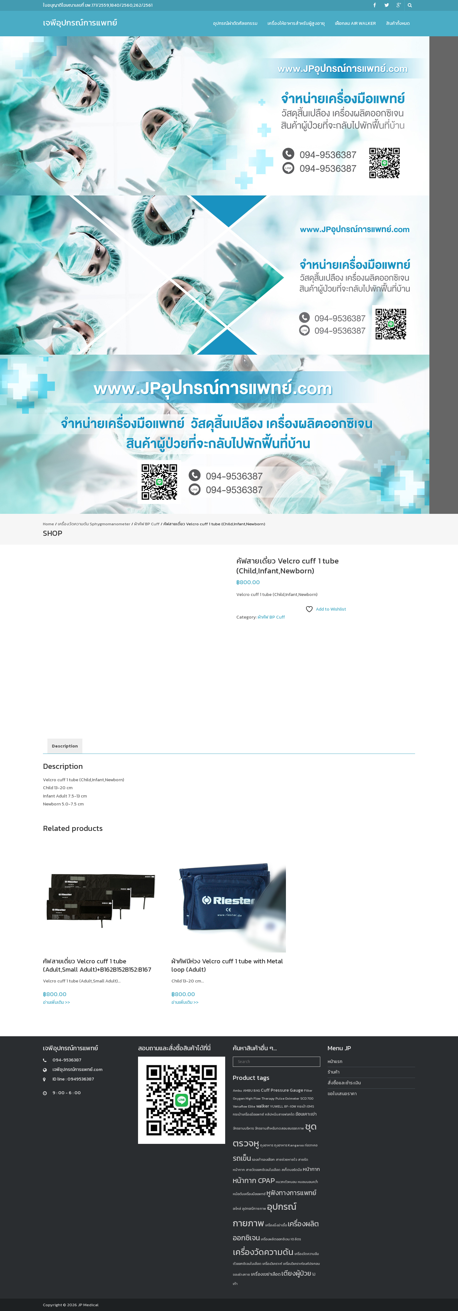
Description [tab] (65, 746)
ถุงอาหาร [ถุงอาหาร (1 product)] (266, 1145)
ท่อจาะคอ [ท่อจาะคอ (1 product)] (311, 1145)
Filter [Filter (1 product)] (308, 1090)
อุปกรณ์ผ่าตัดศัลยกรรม (235, 23)
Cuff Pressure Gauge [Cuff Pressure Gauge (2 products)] (282, 1090)
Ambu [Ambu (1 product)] (237, 1090)
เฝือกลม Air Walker (355, 23)
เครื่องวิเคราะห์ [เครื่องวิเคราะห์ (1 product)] (272, 1263)
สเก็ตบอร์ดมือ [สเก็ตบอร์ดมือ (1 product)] (291, 1169)
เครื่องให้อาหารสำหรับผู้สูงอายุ (296, 23)
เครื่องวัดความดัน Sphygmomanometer (94, 524)
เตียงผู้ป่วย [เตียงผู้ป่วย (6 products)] (296, 1273)
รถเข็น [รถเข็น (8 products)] (242, 1158)
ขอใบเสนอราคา (342, 1093)
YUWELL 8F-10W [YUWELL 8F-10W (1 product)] (283, 1106)
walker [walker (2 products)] (262, 1106)
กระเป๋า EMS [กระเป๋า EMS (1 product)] (305, 1106)
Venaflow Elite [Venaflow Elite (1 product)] (244, 1106)
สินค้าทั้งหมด (398, 23)
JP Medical (88, 1305)
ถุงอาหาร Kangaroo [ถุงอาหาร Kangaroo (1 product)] (289, 1145)
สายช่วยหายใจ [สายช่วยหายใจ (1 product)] (286, 1159)
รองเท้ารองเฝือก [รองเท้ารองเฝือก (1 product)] (263, 1159)
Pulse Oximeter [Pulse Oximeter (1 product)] (287, 1098)
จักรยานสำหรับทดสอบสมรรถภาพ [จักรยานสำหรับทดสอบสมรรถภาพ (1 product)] (279, 1128)
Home (48, 524)
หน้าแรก (335, 1061)
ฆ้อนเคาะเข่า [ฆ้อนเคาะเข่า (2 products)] (305, 1114)
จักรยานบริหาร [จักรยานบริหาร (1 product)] (243, 1128)
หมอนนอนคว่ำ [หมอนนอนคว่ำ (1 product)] (308, 1181)
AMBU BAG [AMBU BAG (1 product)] (251, 1090)
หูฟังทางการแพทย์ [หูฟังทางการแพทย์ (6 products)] (291, 1193)
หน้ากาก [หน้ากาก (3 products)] (311, 1169)
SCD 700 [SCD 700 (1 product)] (306, 1098)
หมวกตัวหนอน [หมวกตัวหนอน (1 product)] (286, 1181)
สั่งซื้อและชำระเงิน (344, 1083)
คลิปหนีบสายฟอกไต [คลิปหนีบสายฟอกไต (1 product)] (280, 1114)
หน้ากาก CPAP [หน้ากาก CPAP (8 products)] (254, 1180)
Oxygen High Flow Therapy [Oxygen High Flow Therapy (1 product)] (253, 1098)
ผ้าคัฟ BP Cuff (147, 524)
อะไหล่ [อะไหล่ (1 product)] (237, 1208)
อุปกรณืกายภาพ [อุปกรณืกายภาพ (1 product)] (254, 1208)
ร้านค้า (333, 1072)
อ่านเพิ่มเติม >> (56, 1002)
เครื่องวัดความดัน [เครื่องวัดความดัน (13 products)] (263, 1252)
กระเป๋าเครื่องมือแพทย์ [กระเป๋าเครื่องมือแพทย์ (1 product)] (248, 1114)
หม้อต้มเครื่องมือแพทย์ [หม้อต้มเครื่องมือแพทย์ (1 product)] (249, 1193)
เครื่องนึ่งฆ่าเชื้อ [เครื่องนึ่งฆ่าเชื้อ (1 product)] (276, 1225)
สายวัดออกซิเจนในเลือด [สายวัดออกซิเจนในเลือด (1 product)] (263, 1169)
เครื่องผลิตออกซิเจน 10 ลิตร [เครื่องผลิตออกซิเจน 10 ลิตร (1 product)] (281, 1239)
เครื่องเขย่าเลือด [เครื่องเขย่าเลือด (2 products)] (266, 1274)
